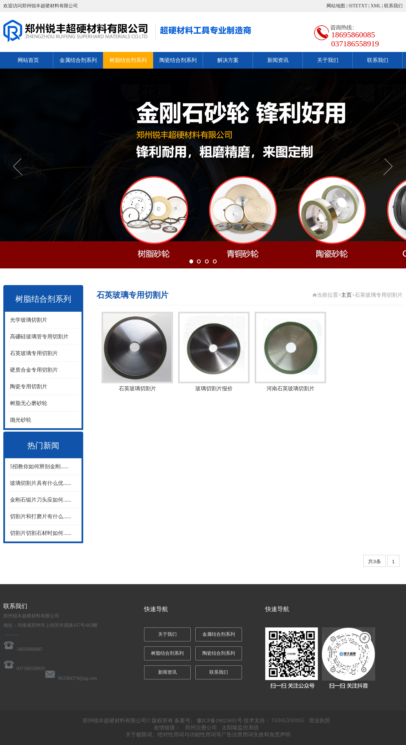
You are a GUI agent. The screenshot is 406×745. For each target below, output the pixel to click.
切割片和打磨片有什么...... (40, 516)
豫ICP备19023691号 (219, 720)
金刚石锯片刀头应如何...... (40, 500)
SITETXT (357, 5)
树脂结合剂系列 (128, 60)
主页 (346, 295)
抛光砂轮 (20, 420)
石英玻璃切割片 (137, 388)
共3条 (374, 561)
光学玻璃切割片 (28, 320)
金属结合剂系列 (78, 60)
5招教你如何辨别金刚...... (39, 466)
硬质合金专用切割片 (34, 370)
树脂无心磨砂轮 (28, 403)
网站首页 (28, 60)
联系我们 (393, 5)
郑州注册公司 (201, 727)
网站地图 (335, 5)
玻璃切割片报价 (214, 388)
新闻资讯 (278, 60)
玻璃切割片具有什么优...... (40, 483)
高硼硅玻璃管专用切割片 (39, 336)
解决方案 (228, 60)
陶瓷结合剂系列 (178, 60)
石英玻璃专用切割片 (34, 353)
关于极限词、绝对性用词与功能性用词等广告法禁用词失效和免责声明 (208, 734)
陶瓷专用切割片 (28, 386)
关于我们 (327, 60)
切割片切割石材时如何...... (40, 533)
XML (376, 5)
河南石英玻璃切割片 (290, 388)
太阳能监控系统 (240, 727)
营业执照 (319, 720)
